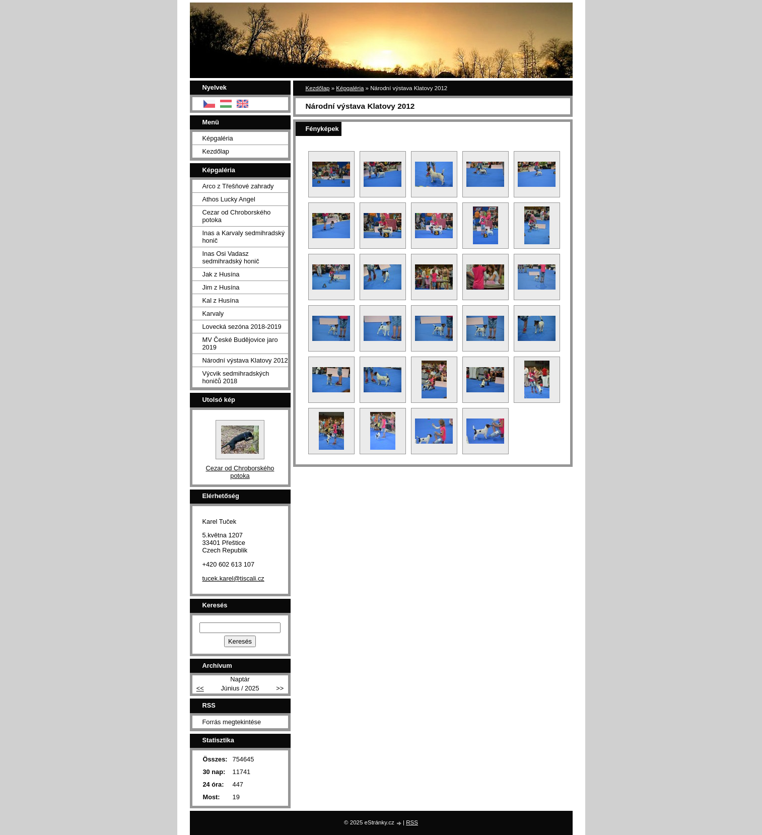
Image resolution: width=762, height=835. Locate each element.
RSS (412, 822)
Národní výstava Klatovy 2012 (245, 360)
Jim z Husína (221, 287)
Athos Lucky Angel (228, 199)
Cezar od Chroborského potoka (236, 216)
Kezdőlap (318, 88)
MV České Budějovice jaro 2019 (240, 343)
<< (200, 688)
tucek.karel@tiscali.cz (233, 578)
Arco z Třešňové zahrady (238, 186)
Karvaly (213, 313)
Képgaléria (350, 88)
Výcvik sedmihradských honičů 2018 (235, 377)
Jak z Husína (221, 274)
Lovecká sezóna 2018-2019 (242, 326)
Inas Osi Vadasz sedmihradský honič (230, 257)
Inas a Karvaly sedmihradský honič (243, 236)
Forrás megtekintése (231, 722)
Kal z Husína (220, 300)
